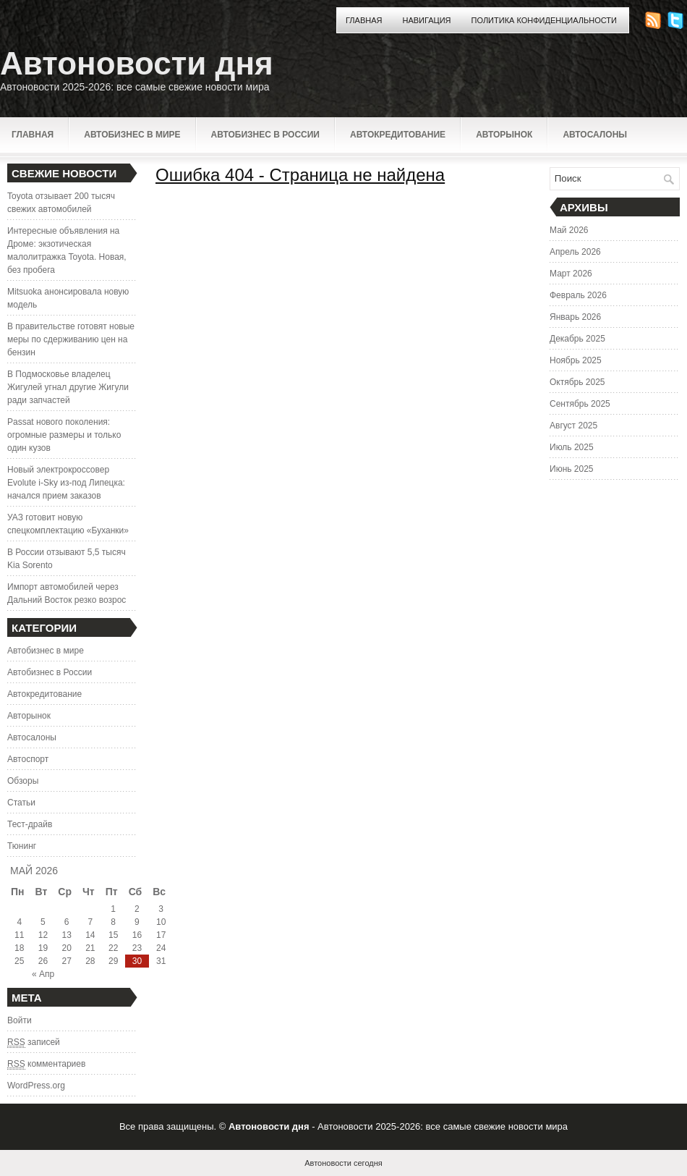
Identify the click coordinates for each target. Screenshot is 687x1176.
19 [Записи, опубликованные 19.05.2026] (43, 948)
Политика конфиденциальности (544, 20)
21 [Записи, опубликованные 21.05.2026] (90, 948)
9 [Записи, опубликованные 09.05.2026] (137, 922)
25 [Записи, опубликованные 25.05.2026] (19, 961)
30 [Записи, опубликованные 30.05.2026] (137, 961)
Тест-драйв (29, 824)
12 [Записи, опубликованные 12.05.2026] (43, 935)
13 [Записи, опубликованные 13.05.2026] (66, 935)
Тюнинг (21, 846)
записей (33, 1042)
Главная (364, 20)
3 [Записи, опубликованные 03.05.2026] (160, 909)
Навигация (426, 20)
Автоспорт (27, 759)
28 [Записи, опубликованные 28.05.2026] (90, 961)
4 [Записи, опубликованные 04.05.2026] (19, 922)
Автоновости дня (136, 63)
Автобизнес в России (265, 135)
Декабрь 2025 (577, 339)
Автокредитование (397, 135)
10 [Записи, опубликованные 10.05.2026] (161, 922)
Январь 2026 (575, 317)
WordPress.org (36, 1085)
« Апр (43, 974)
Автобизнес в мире (132, 135)
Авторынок (504, 135)
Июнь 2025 (572, 469)
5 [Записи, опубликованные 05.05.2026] (43, 922)
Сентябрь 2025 (580, 404)
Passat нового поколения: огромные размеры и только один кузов (64, 435)
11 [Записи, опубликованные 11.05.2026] (19, 935)
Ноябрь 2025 (576, 360)
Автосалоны (595, 135)
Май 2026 (569, 230)
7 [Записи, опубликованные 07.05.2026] (90, 922)
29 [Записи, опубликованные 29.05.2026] (113, 961)
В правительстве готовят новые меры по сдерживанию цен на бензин (71, 339)
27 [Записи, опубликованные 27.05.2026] (66, 961)
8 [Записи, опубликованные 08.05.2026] (113, 922)
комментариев (46, 1064)
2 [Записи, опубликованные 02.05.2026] (137, 909)
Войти (19, 1020)
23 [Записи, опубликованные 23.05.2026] (137, 948)
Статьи (21, 803)
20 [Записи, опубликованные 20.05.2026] (66, 948)
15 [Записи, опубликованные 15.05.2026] (113, 935)
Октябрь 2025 (577, 382)
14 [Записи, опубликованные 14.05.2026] (90, 935)
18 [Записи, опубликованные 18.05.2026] (19, 948)
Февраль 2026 (578, 295)
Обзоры (22, 781)
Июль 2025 (572, 447)
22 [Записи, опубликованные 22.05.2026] (113, 948)
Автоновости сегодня (343, 1163)
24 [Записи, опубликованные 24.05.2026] (161, 948)
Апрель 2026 (575, 252)
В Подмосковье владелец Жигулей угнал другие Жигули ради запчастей (68, 387)
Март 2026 (571, 273)
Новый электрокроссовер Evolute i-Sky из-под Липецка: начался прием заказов (66, 483)
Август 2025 (573, 425)
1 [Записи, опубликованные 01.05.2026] (113, 909)
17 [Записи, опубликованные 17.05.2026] (161, 935)
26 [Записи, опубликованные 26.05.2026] (43, 961)
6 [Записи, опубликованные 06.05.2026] (66, 922)
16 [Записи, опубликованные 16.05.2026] (137, 935)
